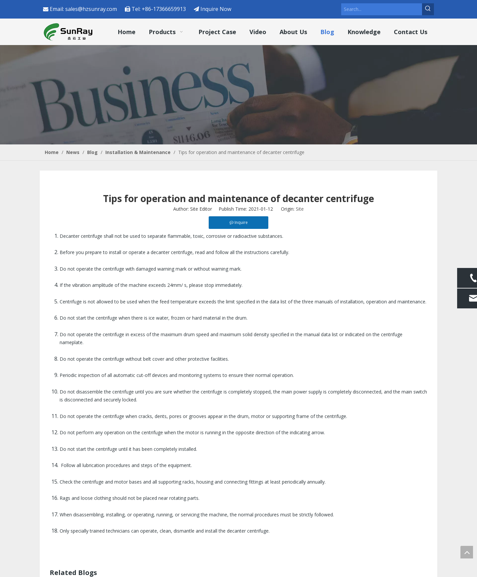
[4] (238, 94)
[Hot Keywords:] (428, 9)
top (466, 552)
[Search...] (381, 9)
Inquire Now (215, 9)
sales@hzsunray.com (91, 9)
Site (300, 209)
